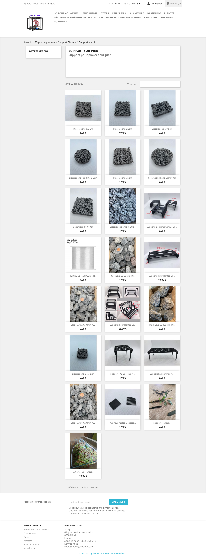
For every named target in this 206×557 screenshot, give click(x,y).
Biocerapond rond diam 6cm (83, 177)
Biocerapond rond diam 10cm (162, 177)
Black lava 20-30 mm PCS (83, 324)
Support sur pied (38, 50)
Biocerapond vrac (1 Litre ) (122, 226)
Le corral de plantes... (83, 471)
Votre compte (32, 525)
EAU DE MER (119, 13)
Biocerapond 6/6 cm (83, 128)
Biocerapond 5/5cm (122, 128)
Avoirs (26, 537)
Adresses (28, 540)
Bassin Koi (154, 13)
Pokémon (167, 17)
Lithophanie (89, 13)
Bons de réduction (32, 544)
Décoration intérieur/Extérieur (75, 17)
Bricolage (150, 17)
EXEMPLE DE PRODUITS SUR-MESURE (120, 17)
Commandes (30, 533)
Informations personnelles (36, 529)
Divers (105, 13)
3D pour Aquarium (66, 13)
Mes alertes (29, 548)
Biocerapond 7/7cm (122, 177)
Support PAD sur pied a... (122, 373)
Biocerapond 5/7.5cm (162, 128)
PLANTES (169, 13)
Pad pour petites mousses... (122, 422)
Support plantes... (162, 422)
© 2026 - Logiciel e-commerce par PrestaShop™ (103, 553)
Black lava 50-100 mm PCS (162, 324)
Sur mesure (136, 13)
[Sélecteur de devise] (136, 4)
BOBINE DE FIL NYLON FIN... (83, 275)
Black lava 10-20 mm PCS (83, 422)
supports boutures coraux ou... (162, 226)
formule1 (60, 21)
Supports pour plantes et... (122, 324)
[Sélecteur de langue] (115, 4)
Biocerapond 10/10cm (83, 226)
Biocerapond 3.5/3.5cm (83, 373)
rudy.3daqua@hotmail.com (79, 546)
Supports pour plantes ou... (162, 275)
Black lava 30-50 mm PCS (122, 275)
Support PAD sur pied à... (162, 373)
